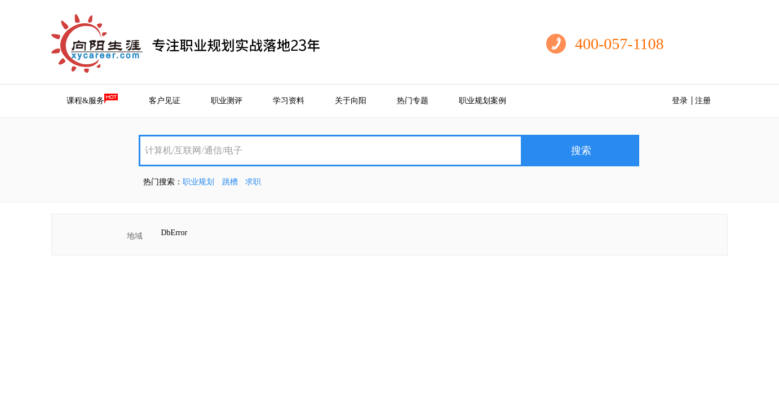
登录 (680, 100)
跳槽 (230, 182)
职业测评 (226, 100)
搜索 (581, 150)
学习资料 (288, 100)
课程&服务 (92, 99)
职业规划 (198, 182)
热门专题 (412, 100)
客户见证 (164, 100)
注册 (703, 100)
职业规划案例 (482, 100)
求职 (253, 182)
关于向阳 (350, 100)
